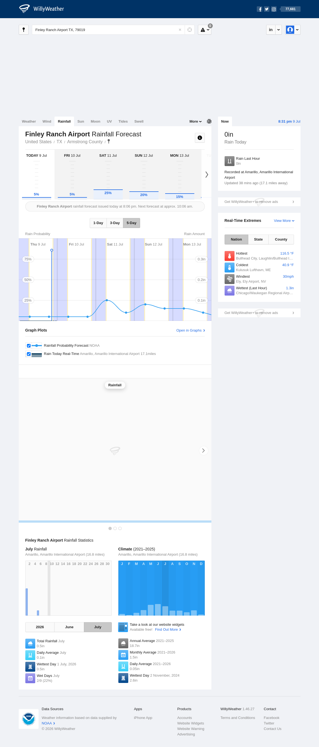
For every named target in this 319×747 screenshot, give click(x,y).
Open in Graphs (189, 330)
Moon (95, 121)
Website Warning (190, 729)
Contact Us (272, 729)
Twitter (269, 723)
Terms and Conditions (237, 718)
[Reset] (180, 29)
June (69, 627)
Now (225, 121)
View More (282, 221)
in (270, 29)
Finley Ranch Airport (108, 141)
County (281, 239)
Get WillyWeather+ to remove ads (251, 202)
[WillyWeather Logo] (44, 9)
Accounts (184, 718)
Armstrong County (85, 141)
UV (109, 121)
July (97, 627)
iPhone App (143, 718)
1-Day (98, 223)
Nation (236, 239)
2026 (40, 627)
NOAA (47, 723)
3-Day (115, 223)
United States (38, 141)
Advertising (186, 734)
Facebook (271, 718)
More (193, 121)
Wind (47, 121)
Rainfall (64, 121)
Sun (80, 121)
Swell (138, 121)
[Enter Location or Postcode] (113, 30)
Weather (29, 121)
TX (59, 141)
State (258, 239)
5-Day (131, 223)
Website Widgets (190, 723)
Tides (123, 121)
